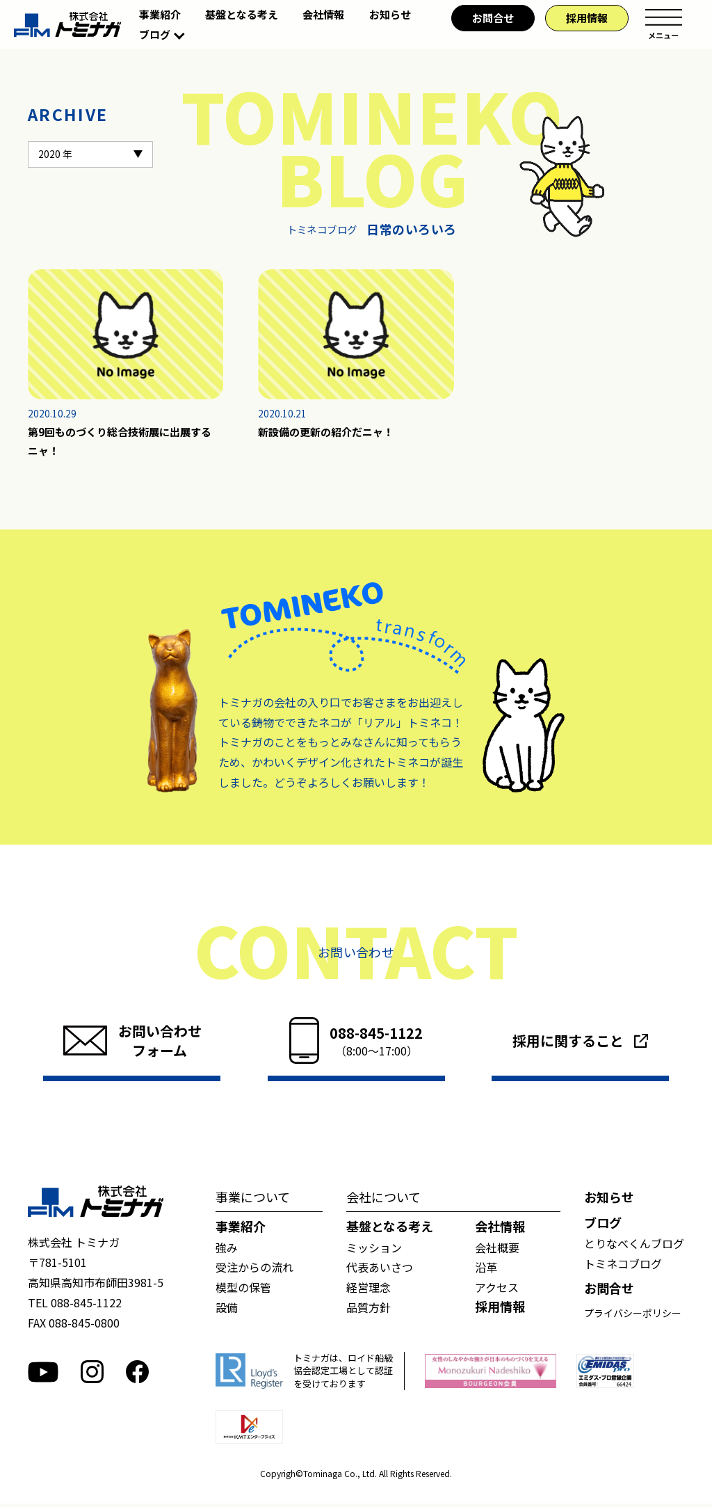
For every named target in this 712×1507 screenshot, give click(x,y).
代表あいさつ (379, 1270)
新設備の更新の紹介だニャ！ (330, 432)
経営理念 (368, 1290)
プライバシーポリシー (632, 1316)
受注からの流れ (254, 1270)
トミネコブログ (623, 1266)
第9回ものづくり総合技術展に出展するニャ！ (125, 442)
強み (227, 1250)
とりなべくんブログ (634, 1246)
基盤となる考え (241, 14)
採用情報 (587, 17)
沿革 (486, 1270)
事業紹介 (160, 14)
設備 (227, 1310)
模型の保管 (243, 1290)
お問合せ (493, 17)
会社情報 (323, 14)
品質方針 (368, 1310)
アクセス (497, 1290)
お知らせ (390, 14)
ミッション (374, 1250)
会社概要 (497, 1250)
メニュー (663, 24)
